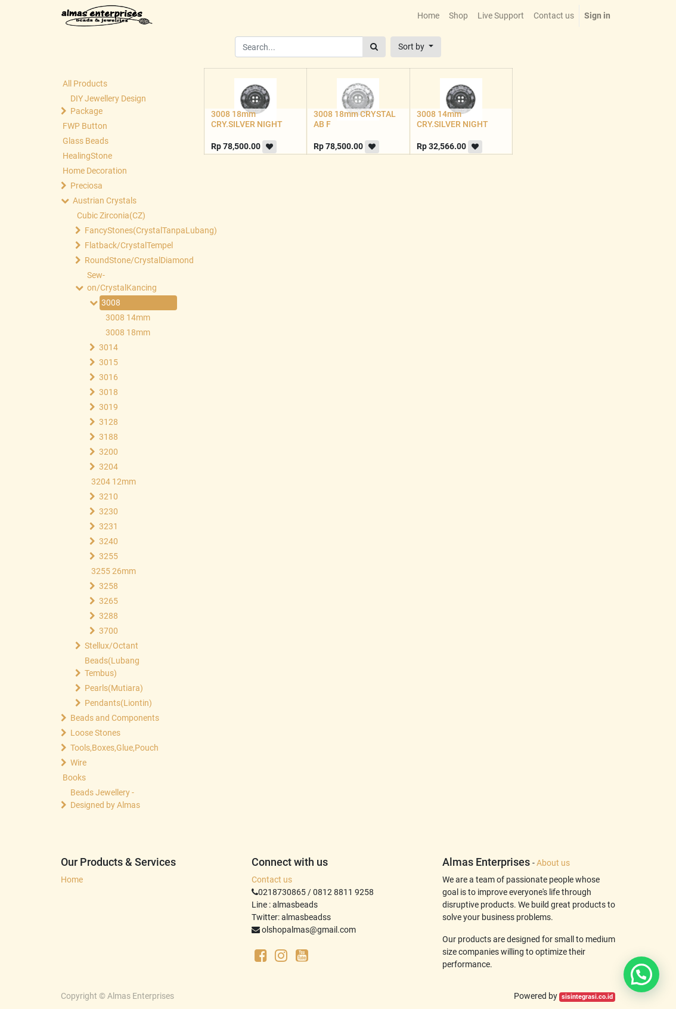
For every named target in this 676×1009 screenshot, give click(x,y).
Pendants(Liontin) (118, 703)
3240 (108, 541)
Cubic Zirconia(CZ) (111, 215)
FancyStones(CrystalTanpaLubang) (128, 230)
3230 (108, 511)
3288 (108, 616)
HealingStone (87, 156)
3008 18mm (128, 332)
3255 (108, 556)
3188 (108, 437)
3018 (108, 392)
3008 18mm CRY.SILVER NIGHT (247, 119)
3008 (110, 302)
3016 (108, 377)
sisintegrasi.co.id (587, 997)
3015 (108, 362)
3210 (108, 496)
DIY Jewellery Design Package (108, 105)
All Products (85, 83)
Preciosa (86, 185)
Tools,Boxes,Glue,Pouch (114, 747)
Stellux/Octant (111, 645)
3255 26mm (113, 571)
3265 (108, 601)
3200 (108, 451)
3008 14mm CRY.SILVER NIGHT (452, 119)
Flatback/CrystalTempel (128, 245)
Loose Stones (95, 733)
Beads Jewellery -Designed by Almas (105, 799)
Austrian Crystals (105, 200)
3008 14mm (128, 317)
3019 (108, 407)
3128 (108, 422)
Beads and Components (114, 718)
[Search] (374, 46)
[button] (415, 46)
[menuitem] (428, 16)
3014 (108, 347)
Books (74, 777)
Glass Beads (85, 141)
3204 (108, 466)
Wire (78, 762)
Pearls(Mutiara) (114, 688)
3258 (108, 586)
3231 (108, 526)
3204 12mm (113, 481)
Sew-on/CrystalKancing (122, 281)
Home (72, 879)
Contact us (272, 879)
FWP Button (85, 126)
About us (553, 863)
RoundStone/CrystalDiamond (128, 260)
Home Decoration (95, 170)
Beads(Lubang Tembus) (112, 667)
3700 (108, 630)
